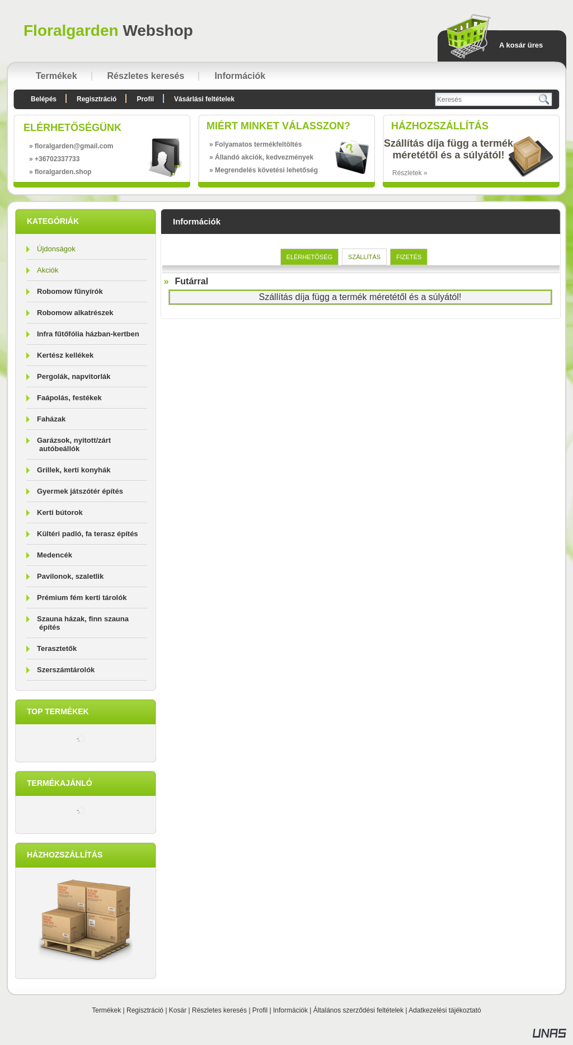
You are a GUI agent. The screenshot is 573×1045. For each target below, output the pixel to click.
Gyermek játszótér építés (80, 491)
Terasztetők (57, 648)
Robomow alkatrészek (75, 312)
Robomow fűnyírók (70, 291)
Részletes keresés (219, 1010)
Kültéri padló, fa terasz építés (87, 533)
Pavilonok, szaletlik (70, 576)
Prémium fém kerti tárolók (81, 597)
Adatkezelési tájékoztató (444, 1010)
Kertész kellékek (65, 355)
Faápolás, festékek (69, 397)
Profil (259, 1010)
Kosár (177, 1010)
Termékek (106, 1010)
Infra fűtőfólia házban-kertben (88, 334)
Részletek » (410, 173)
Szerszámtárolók (66, 670)
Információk (290, 1010)
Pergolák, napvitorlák (74, 376)
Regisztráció (144, 1010)
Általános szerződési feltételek (358, 1010)
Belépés (44, 99)
